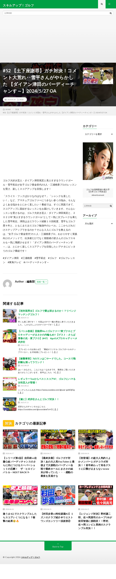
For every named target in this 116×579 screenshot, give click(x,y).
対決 (22, 102)
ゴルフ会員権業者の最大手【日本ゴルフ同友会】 (98, 192)
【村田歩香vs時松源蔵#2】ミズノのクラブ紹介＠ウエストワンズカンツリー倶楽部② (58, 529)
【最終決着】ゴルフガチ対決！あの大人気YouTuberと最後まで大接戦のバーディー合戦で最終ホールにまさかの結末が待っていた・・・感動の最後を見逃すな (57, 472)
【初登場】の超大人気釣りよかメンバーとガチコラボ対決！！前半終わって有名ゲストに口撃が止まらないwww (95, 468)
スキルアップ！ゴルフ (31, 572)
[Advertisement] (58, 42)
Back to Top (58, 561)
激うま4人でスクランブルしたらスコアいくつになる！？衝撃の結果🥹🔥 (19, 527)
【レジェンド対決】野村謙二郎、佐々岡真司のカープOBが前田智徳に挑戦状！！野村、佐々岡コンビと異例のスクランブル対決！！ (95, 533)
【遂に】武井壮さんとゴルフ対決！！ (38, 401)
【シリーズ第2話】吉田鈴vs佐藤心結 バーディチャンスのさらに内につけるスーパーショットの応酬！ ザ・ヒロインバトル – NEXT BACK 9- (20, 470)
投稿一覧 (41, 284)
